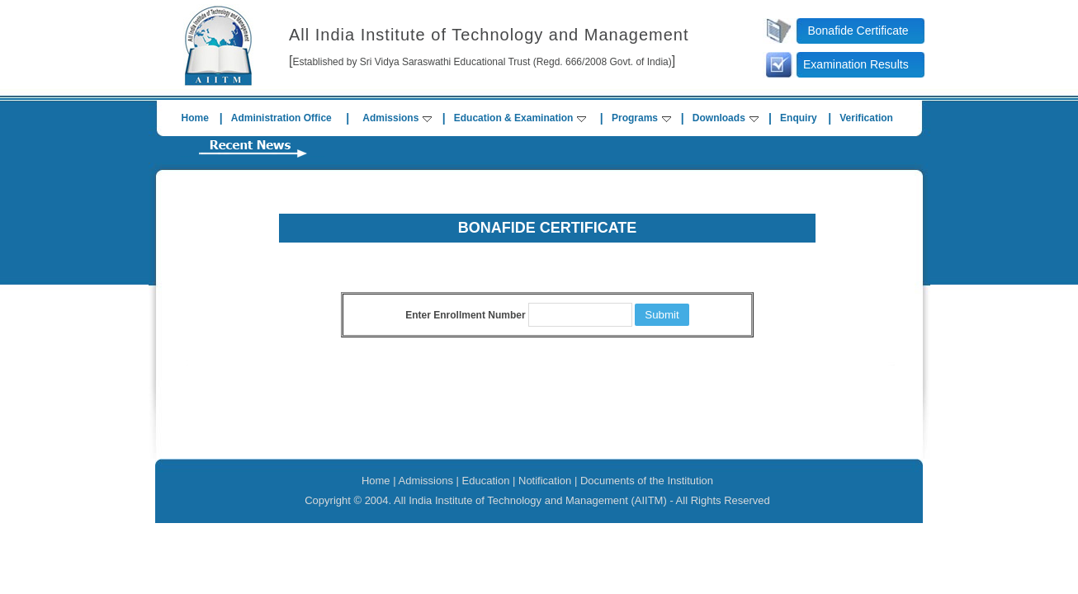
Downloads (726, 118)
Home (195, 118)
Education (486, 480)
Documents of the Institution (646, 480)
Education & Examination (520, 118)
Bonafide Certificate (857, 30)
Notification (544, 480)
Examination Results (856, 64)
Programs (641, 118)
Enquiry (798, 118)
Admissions (397, 118)
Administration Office (281, 118)
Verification (866, 118)
